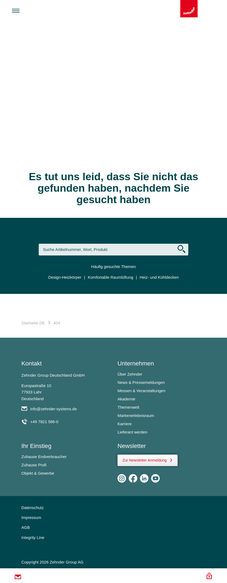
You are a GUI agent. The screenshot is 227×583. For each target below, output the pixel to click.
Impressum (31, 517)
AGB (25, 527)
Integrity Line (32, 537)
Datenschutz (32, 507)
